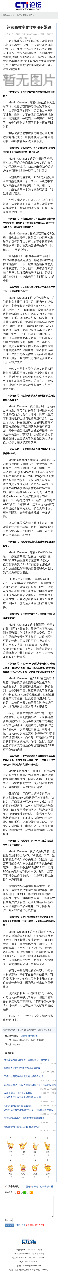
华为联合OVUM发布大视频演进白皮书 (22, 1097)
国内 (30, 15)
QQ (45, 1030)
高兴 (23, 1176)
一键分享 (40, 1030)
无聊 (10, 1176)
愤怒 (35, 1154)
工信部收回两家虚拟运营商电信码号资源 (23, 1076)
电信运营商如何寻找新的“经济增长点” (22, 1126)
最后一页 (16, 1044)
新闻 (25, 15)
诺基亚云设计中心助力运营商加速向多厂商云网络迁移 (30, 1084)
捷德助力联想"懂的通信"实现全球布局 (22, 1068)
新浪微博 (32, 1030)
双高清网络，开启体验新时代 (18, 1093)
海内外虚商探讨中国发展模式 (18, 1105)
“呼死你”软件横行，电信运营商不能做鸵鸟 (24, 1118)
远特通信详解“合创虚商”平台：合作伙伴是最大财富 (28, 1110)
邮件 (22, 1030)
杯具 (47, 1154)
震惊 (10, 1154)
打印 (17, 1030)
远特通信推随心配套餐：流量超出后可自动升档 (26, 1059)
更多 (49, 1030)
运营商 (24, 1036)
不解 (23, 1154)
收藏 (13, 1030)
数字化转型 (33, 1036)
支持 (35, 1176)
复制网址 (7, 1030)
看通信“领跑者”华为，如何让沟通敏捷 (28, 1040)
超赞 (47, 1176)
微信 (26, 1030)
